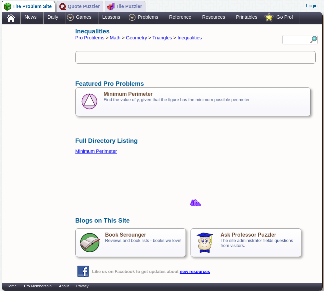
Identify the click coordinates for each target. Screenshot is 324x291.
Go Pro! (284, 17)
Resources (213, 17)
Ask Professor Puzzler (248, 235)
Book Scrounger (125, 235)
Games (83, 17)
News (31, 17)
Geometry (136, 37)
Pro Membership (37, 286)
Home (12, 286)
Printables (246, 17)
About (64, 286)
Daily (52, 17)
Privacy (82, 286)
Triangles (162, 37)
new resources (195, 271)
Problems (148, 17)
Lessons (111, 17)
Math (115, 37)
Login (312, 5)
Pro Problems (89, 37)
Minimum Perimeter (128, 94)
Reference (180, 17)
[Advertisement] (35, 131)
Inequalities (190, 37)
